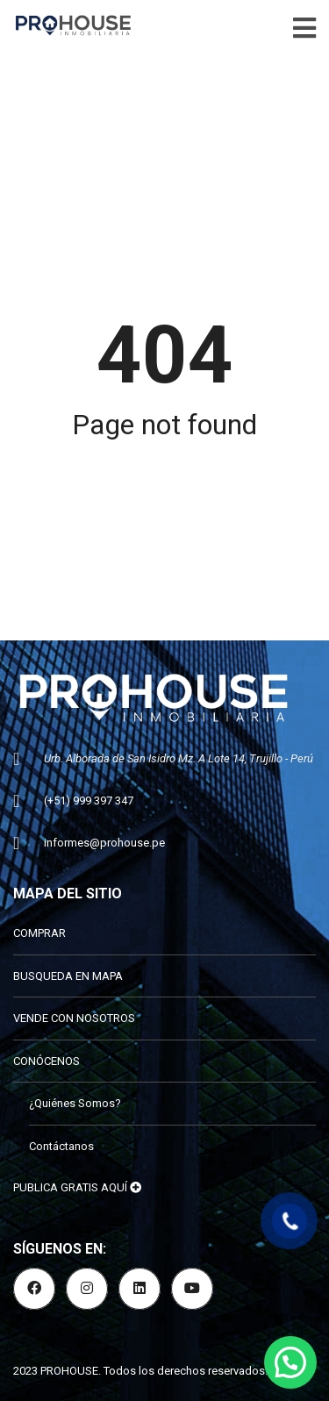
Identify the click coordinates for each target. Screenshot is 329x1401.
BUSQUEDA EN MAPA (68, 976)
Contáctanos (61, 1146)
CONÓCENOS (46, 1061)
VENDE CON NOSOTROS (74, 1018)
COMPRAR (39, 933)
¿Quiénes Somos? (75, 1103)
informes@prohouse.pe (104, 842)
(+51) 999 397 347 (88, 800)
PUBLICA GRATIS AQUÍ (77, 1187)
